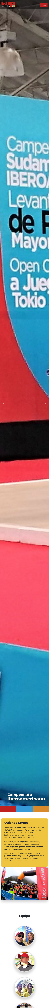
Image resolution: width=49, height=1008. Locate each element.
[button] (3, 403)
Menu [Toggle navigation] (44, 5)
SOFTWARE (24, 809)
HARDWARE (41, 809)
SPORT (8, 809)
